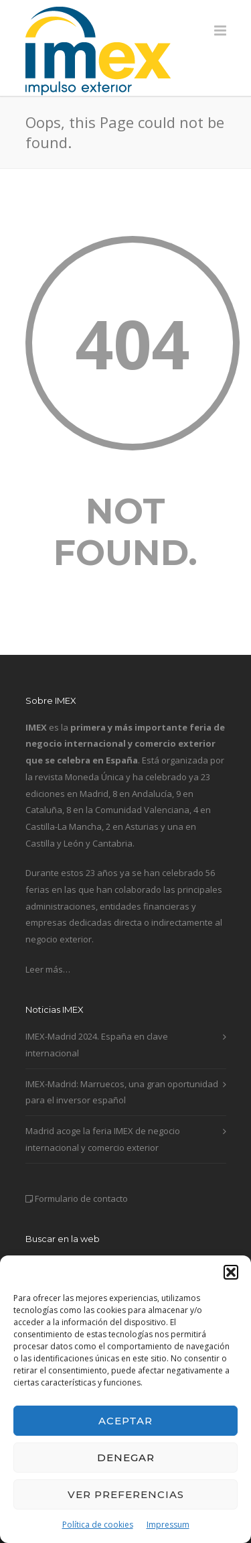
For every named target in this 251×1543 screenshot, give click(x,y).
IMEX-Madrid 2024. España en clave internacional (96, 1044)
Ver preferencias (126, 1494)
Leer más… (47, 969)
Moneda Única (94, 777)
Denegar (126, 1457)
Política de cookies (97, 1524)
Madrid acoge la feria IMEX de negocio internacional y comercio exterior (102, 1139)
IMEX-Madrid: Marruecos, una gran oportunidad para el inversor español (121, 1092)
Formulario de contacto (81, 1198)
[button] (231, 1272)
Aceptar (125, 1420)
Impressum (168, 1524)
